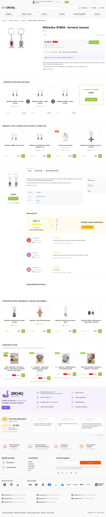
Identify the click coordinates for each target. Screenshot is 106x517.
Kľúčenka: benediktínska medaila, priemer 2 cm (39, 146)
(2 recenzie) (92, 150)
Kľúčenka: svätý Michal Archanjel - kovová (14, 321)
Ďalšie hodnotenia (13, 421)
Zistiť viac (6, 407)
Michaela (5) (35, 267)
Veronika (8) (35, 238)
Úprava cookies (50, 512)
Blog (29, 470)
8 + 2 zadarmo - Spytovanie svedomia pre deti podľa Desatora (39, 368)
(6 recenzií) (16, 325)
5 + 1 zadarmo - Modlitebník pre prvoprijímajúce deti (65, 367)
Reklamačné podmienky (20, 512)
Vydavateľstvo (31, 466)
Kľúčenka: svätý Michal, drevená (40, 320)
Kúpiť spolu (92, 99)
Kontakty (30, 461)
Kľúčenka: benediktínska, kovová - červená (91, 146)
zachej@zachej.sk (11, 467)
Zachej (4, 20)
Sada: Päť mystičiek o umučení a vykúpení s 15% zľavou (91, 367)
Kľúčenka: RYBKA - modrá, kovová (65, 102)
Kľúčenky (23, 20)
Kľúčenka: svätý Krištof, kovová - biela (65, 321)
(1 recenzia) (41, 323)
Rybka (38, 200)
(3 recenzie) (102, 35)
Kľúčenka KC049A (41, 196)
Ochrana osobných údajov (33, 512)
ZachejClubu (54, 57)
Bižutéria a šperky (13, 20)
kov (37, 202)
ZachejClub (31, 463)
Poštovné (43, 512)
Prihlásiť (90, 462)
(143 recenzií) (67, 150)
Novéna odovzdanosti (65, 145)
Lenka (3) (34, 253)
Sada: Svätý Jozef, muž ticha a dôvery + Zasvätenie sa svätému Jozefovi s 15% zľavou (14, 368)
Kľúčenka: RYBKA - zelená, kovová (40, 102)
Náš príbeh (31, 468)
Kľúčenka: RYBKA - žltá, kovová (14, 145)
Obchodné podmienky (7, 512)
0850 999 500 (10, 462)
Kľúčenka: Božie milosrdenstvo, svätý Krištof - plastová (91, 321)
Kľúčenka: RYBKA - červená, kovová (15, 102)
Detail (66, 2)
